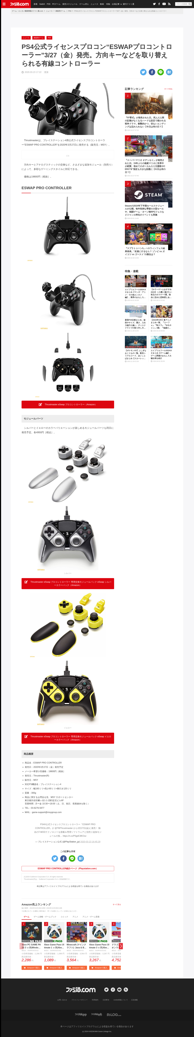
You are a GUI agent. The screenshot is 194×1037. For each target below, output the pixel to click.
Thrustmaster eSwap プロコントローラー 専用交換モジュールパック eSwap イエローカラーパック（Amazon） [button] (68, 738)
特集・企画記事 (112, 4)
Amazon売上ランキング (36, 904)
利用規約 (95, 1000)
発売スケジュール (69, 4)
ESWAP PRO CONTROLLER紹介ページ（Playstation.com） (68, 868)
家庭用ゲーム (60, 11)
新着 (35, 4)
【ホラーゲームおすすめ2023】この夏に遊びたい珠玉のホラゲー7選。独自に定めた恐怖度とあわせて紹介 (161, 293)
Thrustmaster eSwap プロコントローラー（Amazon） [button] (68, 404)
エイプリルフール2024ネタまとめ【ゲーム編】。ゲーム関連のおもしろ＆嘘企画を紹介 (161, 354)
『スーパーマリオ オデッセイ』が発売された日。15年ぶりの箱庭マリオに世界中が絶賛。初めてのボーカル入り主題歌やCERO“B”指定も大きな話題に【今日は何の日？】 (145, 166)
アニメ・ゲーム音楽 (90, 917)
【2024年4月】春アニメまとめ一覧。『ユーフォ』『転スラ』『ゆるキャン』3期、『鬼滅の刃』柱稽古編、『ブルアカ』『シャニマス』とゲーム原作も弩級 (161, 324)
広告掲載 (134, 1000)
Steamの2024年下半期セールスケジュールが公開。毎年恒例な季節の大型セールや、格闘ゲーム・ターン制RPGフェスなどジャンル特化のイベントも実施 (144, 210)
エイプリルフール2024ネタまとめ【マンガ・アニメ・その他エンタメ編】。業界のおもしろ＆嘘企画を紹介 (135, 293)
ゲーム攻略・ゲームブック (45, 917)
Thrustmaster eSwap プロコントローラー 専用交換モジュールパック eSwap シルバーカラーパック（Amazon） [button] (68, 583)
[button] (121, 946)
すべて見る (117, 904)
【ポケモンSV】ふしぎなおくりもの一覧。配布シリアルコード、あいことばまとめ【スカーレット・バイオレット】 (135, 354)
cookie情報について (121, 1000)
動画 (102, 4)
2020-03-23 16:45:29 (90, 842)
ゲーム (26, 917)
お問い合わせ (62, 1000)
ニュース (94, 4)
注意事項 (106, 1000)
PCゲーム (56, 4)
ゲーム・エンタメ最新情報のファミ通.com (27, 11)
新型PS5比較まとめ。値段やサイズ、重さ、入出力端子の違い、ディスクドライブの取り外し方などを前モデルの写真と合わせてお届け (135, 324)
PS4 (69, 11)
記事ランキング (134, 88)
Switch (42, 4)
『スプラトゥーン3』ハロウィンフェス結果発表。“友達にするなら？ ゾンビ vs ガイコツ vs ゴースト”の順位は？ (145, 251)
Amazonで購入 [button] (32, 968)
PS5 (48, 4)
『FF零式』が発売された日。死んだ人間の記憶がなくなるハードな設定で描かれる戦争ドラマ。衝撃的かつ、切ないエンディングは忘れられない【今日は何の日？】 (145, 122)
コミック (64, 917)
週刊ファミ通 (128, 4)
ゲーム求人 (84, 4)
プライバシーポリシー (80, 1000)
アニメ (75, 917)
